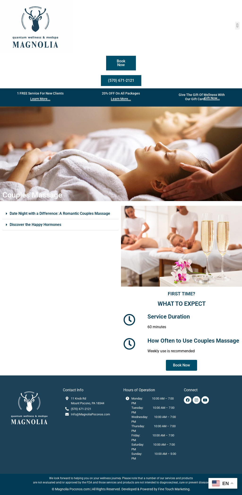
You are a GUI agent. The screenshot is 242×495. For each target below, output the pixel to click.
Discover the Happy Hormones (35, 224)
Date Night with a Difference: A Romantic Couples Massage (60, 213)
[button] (237, 26)
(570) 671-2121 (81, 409)
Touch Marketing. (177, 489)
